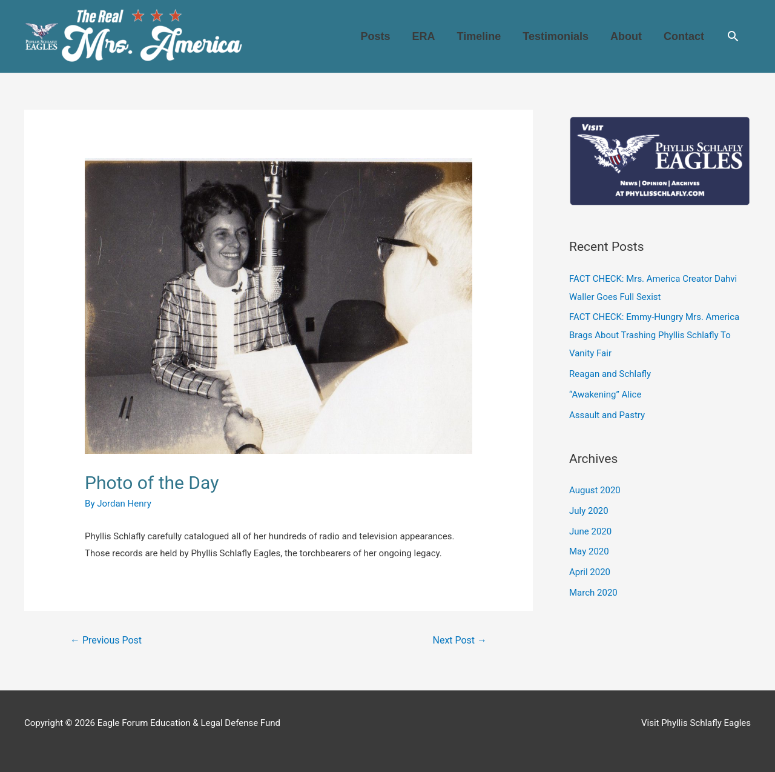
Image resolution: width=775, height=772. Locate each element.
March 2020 (593, 592)
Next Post (460, 640)
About (626, 36)
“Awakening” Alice (605, 394)
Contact (684, 36)
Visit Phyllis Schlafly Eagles (696, 722)
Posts (376, 36)
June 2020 (590, 531)
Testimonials (556, 36)
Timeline (479, 36)
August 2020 (595, 490)
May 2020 (589, 551)
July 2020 (588, 510)
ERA (423, 36)
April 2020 (589, 572)
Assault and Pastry (607, 415)
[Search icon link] (733, 36)
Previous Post (106, 640)
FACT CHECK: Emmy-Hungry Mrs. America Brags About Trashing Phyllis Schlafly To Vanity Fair (654, 335)
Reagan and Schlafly (610, 373)
